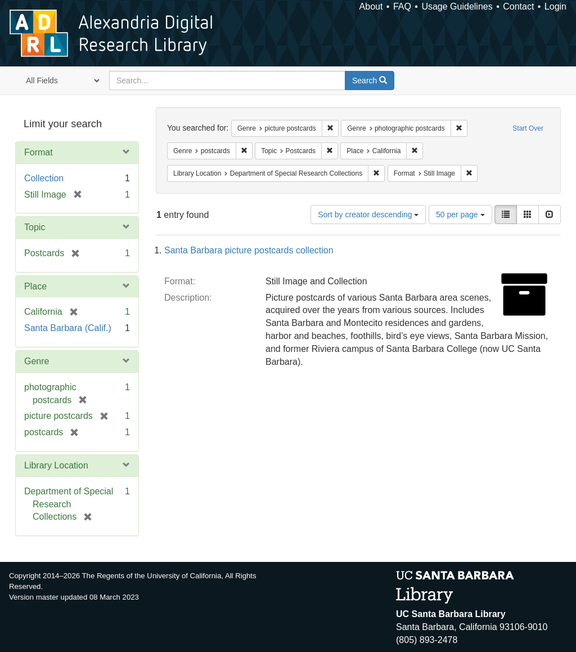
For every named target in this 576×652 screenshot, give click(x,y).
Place (35, 286)
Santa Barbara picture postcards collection (249, 250)
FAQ (402, 6)
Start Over (527, 128)
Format (38, 152)
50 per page (460, 214)
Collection (44, 178)
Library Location (56, 465)
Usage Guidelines (456, 6)
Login (555, 6)
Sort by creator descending (368, 214)
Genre (36, 361)
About (371, 6)
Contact (518, 6)
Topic (34, 227)
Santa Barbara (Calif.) (67, 328)
